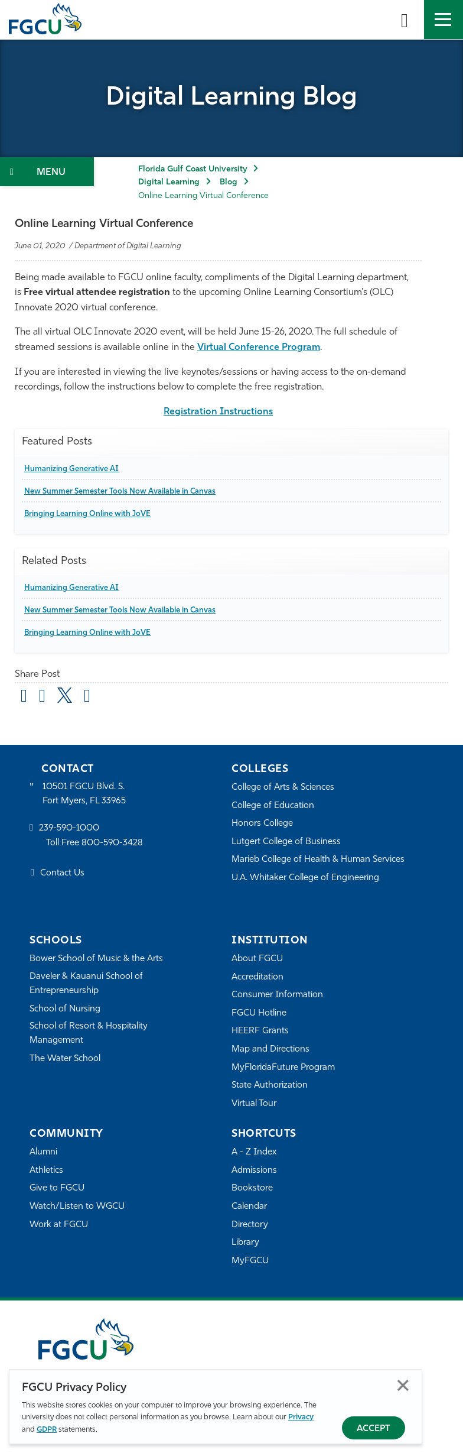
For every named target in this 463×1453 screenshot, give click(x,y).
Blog (228, 182)
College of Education (272, 806)
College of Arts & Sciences (282, 787)
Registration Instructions (218, 412)
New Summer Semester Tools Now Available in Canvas (120, 491)
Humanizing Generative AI (71, 469)
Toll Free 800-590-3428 (94, 843)
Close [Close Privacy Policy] (403, 1385)
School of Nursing (65, 1009)
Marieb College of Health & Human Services (318, 859)
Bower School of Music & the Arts (96, 959)
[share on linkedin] (87, 697)
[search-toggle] (404, 19)
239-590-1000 (69, 828)
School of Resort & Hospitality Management (89, 1033)
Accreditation (257, 977)
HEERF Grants (260, 1031)
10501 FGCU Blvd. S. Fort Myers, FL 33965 (84, 794)
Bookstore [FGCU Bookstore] (252, 1188)
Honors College (262, 823)
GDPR (47, 1429)
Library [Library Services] (245, 1242)
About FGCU (257, 959)
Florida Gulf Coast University (192, 169)
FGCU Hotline (258, 1013)
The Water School (65, 1059)
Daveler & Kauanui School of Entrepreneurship (86, 983)
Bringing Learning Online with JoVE (87, 514)
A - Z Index (253, 1152)
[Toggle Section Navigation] (47, 171)
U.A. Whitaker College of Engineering (305, 878)
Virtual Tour (253, 1104)
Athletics (46, 1170)
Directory (249, 1225)
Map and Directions (270, 1049)
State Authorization (269, 1085)
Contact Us (62, 873)
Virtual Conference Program (258, 347)
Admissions (254, 1170)
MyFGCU (250, 1261)
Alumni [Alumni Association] (43, 1152)
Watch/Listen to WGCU (77, 1206)
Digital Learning (169, 182)
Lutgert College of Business (286, 842)
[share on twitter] (64, 695)
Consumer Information (277, 995)
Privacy (301, 1417)
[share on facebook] (42, 697)
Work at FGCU (59, 1225)
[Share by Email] (24, 697)
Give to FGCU (57, 1188)
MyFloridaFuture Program (283, 1067)
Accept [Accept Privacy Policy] (373, 1429)
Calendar (249, 1206)
